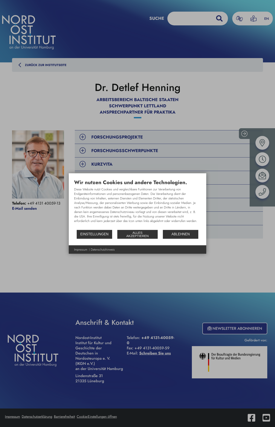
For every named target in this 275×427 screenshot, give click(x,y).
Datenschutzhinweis (103, 249)
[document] (137, 204)
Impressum (80, 249)
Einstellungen (94, 234)
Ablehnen (180, 234)
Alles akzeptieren (137, 234)
